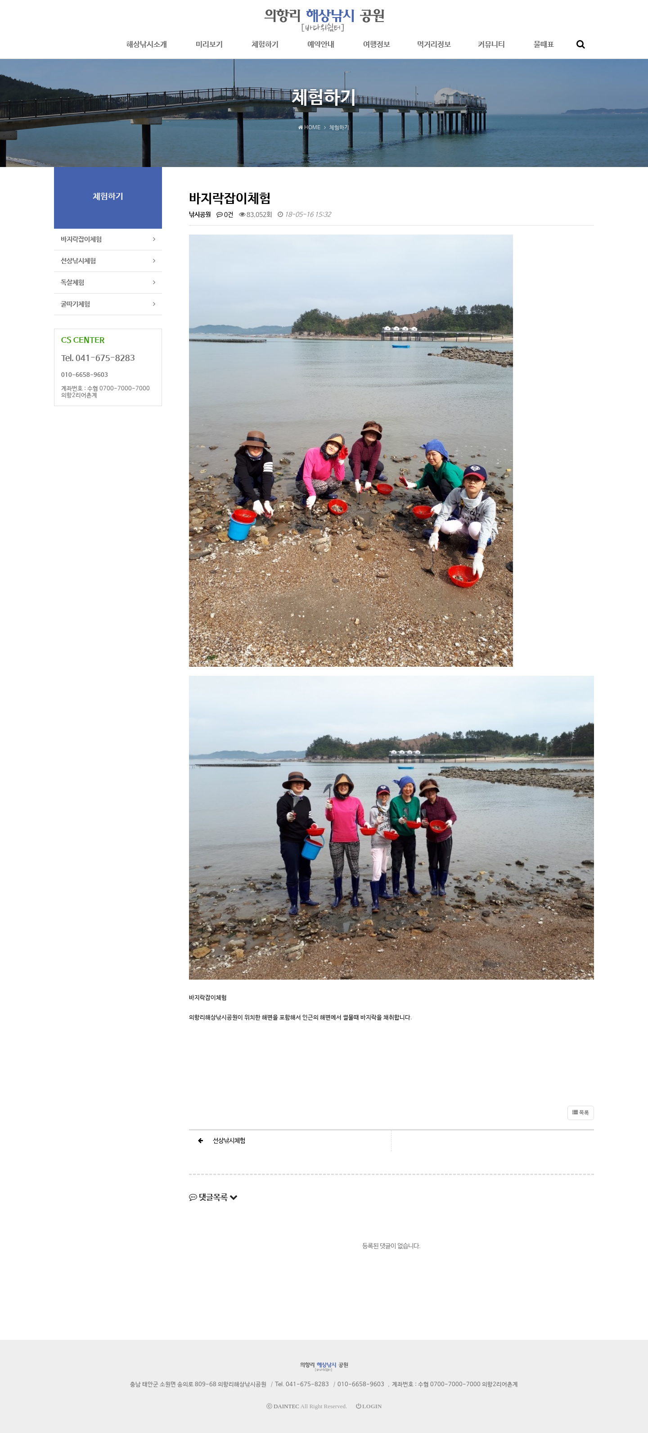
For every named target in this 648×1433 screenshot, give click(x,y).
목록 (580, 1113)
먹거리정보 (434, 50)
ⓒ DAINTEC (282, 1406)
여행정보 (376, 50)
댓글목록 (213, 1197)
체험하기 (265, 50)
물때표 (544, 50)
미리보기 (209, 50)
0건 (224, 214)
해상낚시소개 (146, 50)
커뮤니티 (491, 50)
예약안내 (320, 50)
